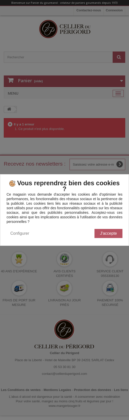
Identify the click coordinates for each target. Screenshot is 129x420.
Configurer (19, 233)
